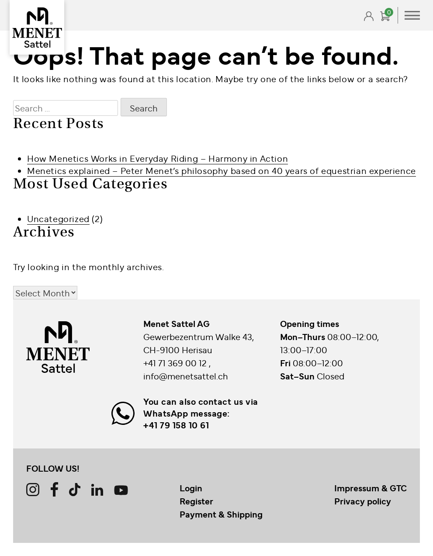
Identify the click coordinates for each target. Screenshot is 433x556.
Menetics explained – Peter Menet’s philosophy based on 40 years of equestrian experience (221, 170)
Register (196, 501)
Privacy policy (362, 501)
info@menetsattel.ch (185, 376)
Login (191, 488)
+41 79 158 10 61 (176, 425)
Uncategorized (58, 218)
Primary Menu (412, 15)
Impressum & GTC (370, 488)
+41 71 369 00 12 (176, 362)
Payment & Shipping (221, 514)
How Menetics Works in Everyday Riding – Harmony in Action (157, 158)
